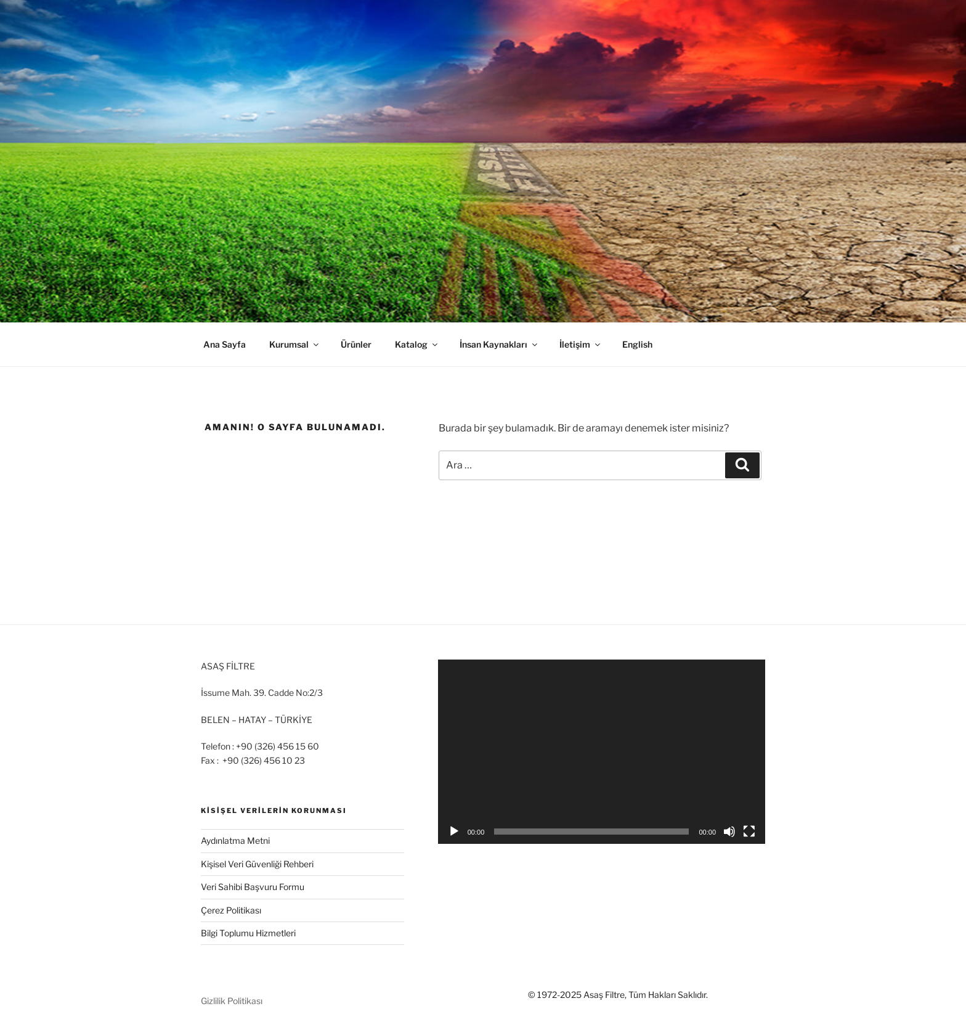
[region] (483, 161)
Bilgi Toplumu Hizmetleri (248, 933)
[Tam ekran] (749, 831)
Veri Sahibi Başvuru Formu (252, 886)
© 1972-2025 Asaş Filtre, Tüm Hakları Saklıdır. (618, 994)
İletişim (580, 344)
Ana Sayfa (224, 344)
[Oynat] (454, 831)
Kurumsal (294, 344)
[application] (601, 752)
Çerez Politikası (231, 910)
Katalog (417, 344)
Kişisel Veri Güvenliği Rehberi (257, 864)
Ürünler (356, 344)
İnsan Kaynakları (499, 344)
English (637, 344)
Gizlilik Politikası (231, 1000)
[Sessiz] (729, 831)
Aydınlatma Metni (235, 840)
